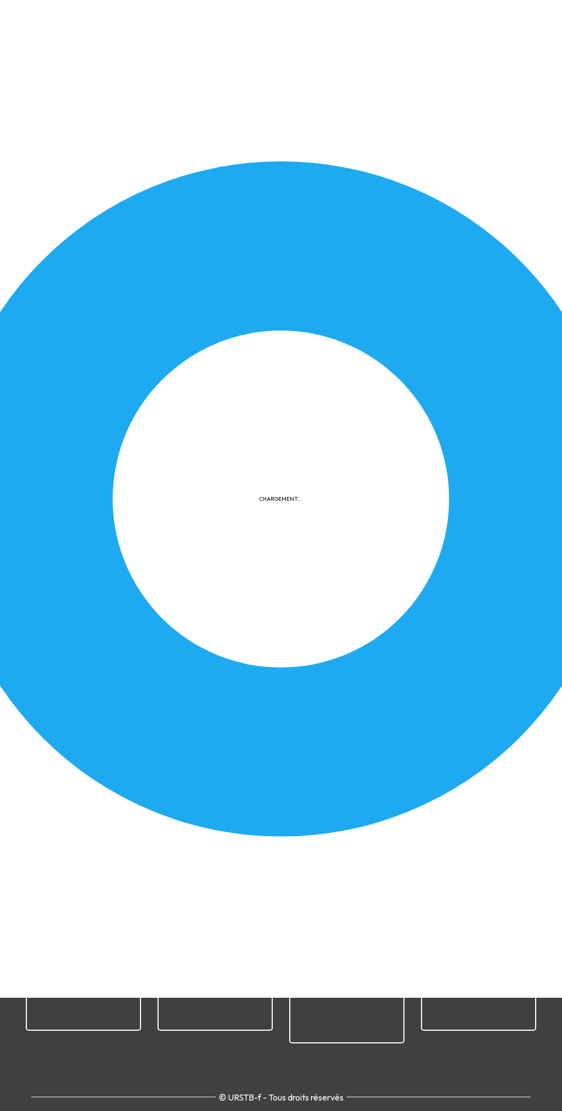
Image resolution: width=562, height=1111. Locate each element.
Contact (507, 853)
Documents (441, 291)
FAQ (411, 853)
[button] (281, 400)
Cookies (374, 853)
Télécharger (127, 480)
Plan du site (455, 853)
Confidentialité (314, 853)
